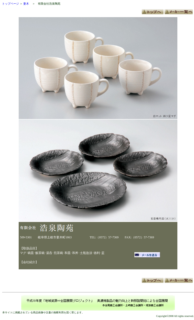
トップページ (10, 3)
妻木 (26, 3)
